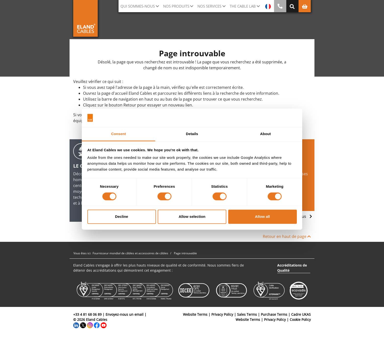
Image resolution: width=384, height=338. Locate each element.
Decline (121, 217)
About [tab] (265, 134)
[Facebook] (97, 324)
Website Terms (195, 314)
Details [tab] (192, 134)
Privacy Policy (222, 314)
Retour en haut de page (287, 236)
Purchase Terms (274, 314)
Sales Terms (247, 314)
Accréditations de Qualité (292, 268)
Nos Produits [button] (176, 6)
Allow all (262, 217)
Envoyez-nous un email (125, 314)
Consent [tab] (118, 134)
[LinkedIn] (76, 324)
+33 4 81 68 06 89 (87, 314)
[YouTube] (104, 324)
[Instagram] (90, 324)
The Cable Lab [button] (243, 6)
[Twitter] (83, 324)
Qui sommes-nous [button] (137, 6)
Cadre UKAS (301, 314)
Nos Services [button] (209, 6)
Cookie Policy (300, 319)
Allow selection (192, 217)
